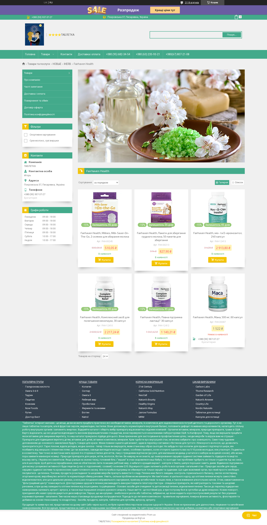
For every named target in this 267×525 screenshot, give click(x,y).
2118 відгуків (192, 2)
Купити (106, 259)
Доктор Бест (32, 417)
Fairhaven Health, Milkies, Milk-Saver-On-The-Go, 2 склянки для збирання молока (105, 234)
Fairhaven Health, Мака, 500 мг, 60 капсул (218, 317)
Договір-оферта (33, 107)
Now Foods (31, 408)
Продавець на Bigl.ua (133, 518)
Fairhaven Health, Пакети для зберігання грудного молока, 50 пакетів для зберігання (161, 236)
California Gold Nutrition (151, 391)
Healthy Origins (147, 404)
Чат (252, 515)
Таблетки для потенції (208, 412)
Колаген (86, 386)
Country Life (202, 404)
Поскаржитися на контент (125, 521)
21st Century (145, 386)
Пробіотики (88, 404)
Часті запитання (33, 86)
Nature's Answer (204, 399)
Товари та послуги (38, 63)
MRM (141, 417)
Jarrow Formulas (148, 412)
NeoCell (143, 395)
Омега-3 (86, 395)
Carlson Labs (203, 386)
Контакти (66, 54)
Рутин (28, 412)
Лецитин (30, 399)
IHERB (67, 63)
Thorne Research (205, 391)
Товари (45, 54)
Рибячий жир (89, 399)
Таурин (29, 395)
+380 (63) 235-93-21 (148, 54)
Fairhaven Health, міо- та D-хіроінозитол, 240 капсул (217, 234)
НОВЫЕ (57, 63)
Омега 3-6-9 (31, 391)
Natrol (85, 417)
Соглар (86, 391)
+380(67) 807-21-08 (177, 54)
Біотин (85, 412)
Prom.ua (151, 514)
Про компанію (32, 79)
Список (239, 182)
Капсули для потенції (207, 417)
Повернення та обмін (36, 100)
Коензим (30, 404)
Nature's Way (146, 408)
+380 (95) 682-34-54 (118, 54)
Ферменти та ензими (93, 408)
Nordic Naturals (204, 408)
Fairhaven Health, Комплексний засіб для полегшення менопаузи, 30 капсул (104, 319)
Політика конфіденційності (39, 114)
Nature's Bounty (147, 399)
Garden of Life (203, 395)
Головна (30, 54)
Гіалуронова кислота (37, 386)
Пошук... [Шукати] (231, 34)
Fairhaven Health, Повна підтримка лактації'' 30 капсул (161, 319)
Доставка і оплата (89, 54)
